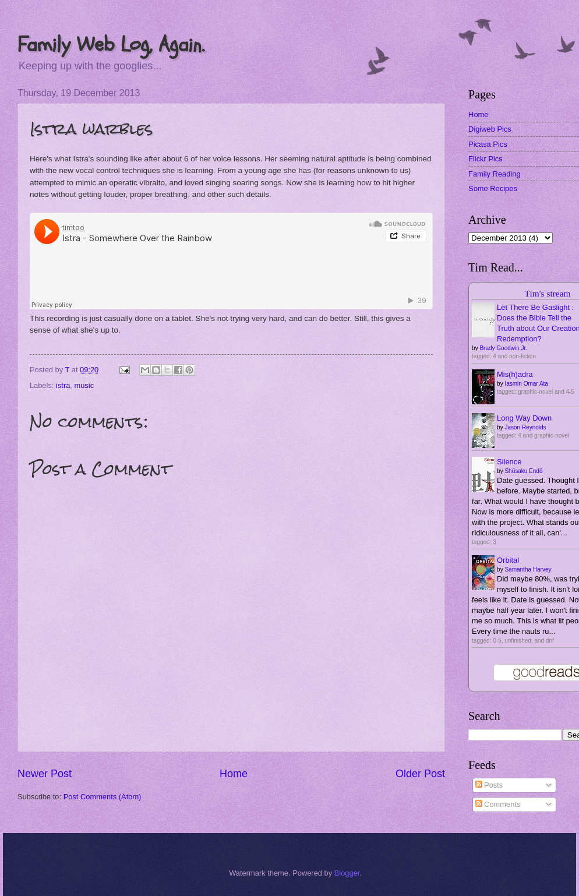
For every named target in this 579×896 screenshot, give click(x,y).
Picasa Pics (487, 144)
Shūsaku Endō (523, 471)
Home (234, 773)
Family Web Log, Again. (110, 44)
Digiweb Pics (489, 129)
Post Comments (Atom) (102, 796)
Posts (489, 785)
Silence (509, 461)
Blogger (347, 873)
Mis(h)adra (515, 374)
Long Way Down (524, 418)
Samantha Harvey (527, 569)
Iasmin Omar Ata (526, 383)
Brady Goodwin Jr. (503, 348)
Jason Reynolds (525, 427)
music (84, 385)
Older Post (420, 773)
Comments (498, 804)
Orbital (508, 560)
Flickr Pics (485, 158)
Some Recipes (492, 188)
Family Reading (494, 174)
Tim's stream (548, 293)
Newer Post (44, 773)
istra (63, 385)
